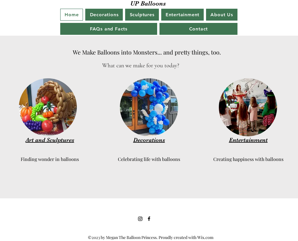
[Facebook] (149, 219)
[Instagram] (140, 219)
